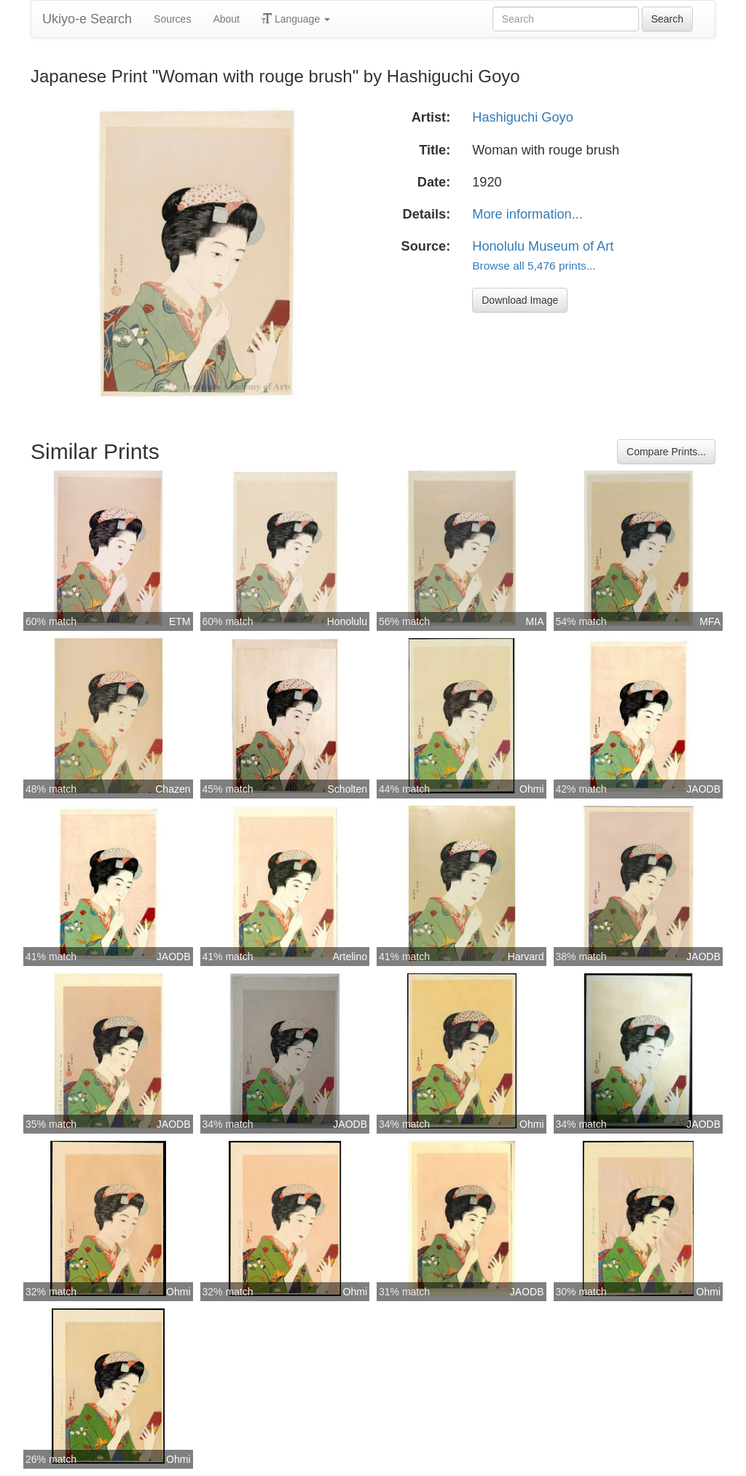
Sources (172, 19)
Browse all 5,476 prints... (533, 265)
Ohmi (531, 789)
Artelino (350, 956)
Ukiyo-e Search (87, 19)
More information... (527, 214)
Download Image (520, 300)
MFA (710, 621)
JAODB (703, 789)
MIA (535, 621)
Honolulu (347, 621)
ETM (180, 621)
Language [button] (296, 19)
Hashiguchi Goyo (522, 117)
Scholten (347, 789)
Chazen (172, 789)
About (226, 19)
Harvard (526, 956)
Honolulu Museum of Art (542, 246)
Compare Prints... (666, 452)
